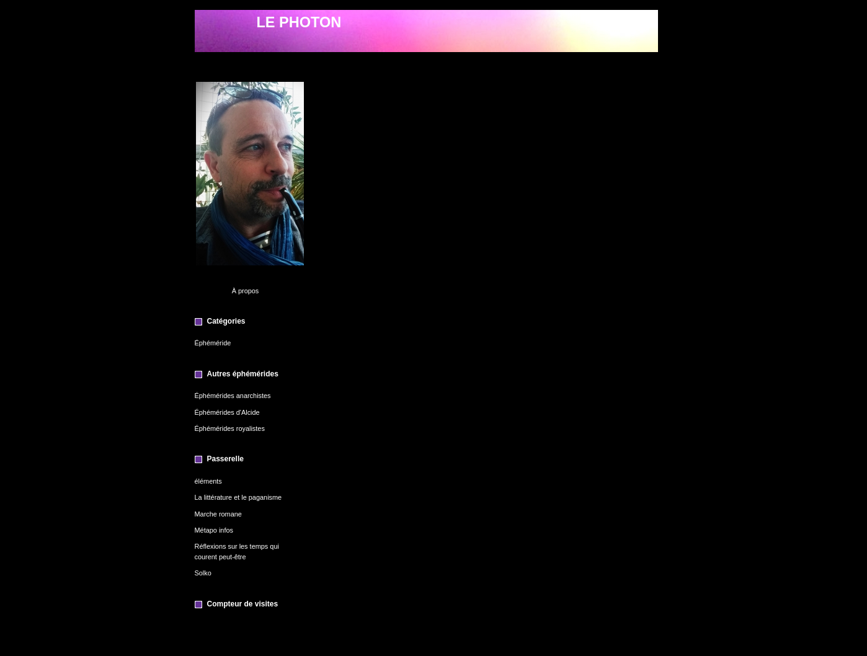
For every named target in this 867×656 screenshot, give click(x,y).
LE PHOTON (299, 22)
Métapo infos (214, 530)
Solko (203, 573)
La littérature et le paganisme (238, 497)
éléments (208, 481)
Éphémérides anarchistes (233, 395)
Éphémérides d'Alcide (227, 412)
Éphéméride (213, 343)
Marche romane (218, 514)
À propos (245, 291)
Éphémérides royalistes (230, 428)
